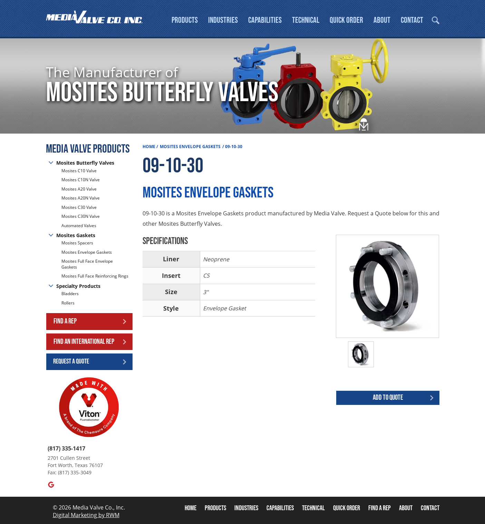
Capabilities (265, 20)
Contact (412, 20)
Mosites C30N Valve (80, 216)
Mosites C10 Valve (79, 171)
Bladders (70, 294)
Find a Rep (65, 321)
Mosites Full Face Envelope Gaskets (87, 264)
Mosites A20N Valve (80, 198)
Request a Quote (71, 361)
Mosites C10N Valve (80, 180)
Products (185, 20)
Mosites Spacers (77, 243)
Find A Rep (379, 508)
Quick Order (346, 20)
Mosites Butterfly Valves (85, 162)
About (382, 20)
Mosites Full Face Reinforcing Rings (94, 276)
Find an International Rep (84, 341)
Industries (223, 20)
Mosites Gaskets (75, 235)
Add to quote (388, 397)
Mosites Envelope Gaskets (86, 252)
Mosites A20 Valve (79, 189)
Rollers (68, 303)
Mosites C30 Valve (79, 207)
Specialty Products (78, 286)
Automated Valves (78, 226)
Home (149, 146)
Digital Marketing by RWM (86, 515)
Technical (305, 20)
